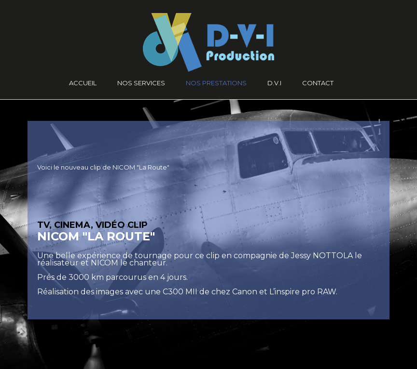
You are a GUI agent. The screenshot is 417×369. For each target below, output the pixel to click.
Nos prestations (216, 83)
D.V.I (274, 83)
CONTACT (318, 83)
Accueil (83, 83)
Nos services (141, 83)
